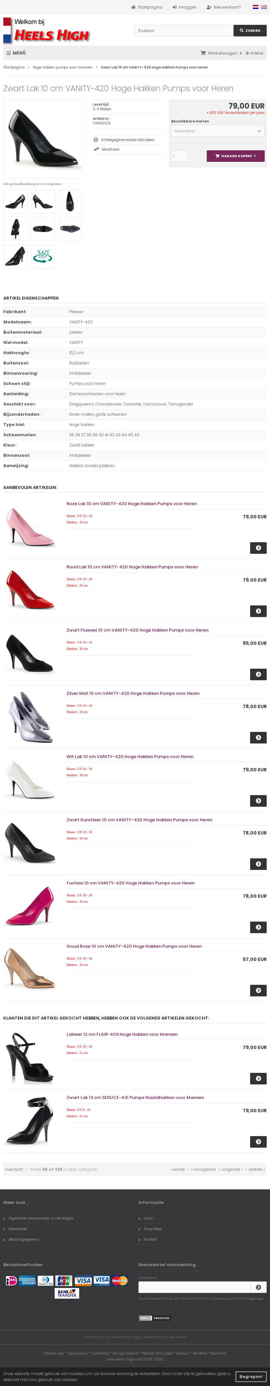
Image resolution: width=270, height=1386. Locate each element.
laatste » (257, 1169)
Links (145, 1218)
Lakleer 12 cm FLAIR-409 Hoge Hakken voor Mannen (122, 1034)
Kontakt (147, 1239)
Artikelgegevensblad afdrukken (127, 139)
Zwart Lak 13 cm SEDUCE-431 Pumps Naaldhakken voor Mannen (135, 1097)
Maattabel (111, 149)
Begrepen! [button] (251, 1376)
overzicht (14, 1169)
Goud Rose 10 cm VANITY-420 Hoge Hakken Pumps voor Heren (134, 946)
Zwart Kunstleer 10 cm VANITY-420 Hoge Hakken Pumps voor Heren (139, 820)
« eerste (177, 1169)
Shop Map (150, 1228)
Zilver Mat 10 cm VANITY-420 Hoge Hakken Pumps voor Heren (133, 693)
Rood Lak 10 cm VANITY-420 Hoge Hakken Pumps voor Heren (132, 567)
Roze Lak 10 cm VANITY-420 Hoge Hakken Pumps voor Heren (132, 504)
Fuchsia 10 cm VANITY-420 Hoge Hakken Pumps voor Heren (130, 883)
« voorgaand (203, 1169)
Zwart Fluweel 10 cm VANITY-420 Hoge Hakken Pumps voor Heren (137, 630)
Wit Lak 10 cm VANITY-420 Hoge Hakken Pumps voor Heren (130, 756)
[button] (218, 131)
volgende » (232, 1169)
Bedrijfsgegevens (21, 1239)
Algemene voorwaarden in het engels (38, 1218)
